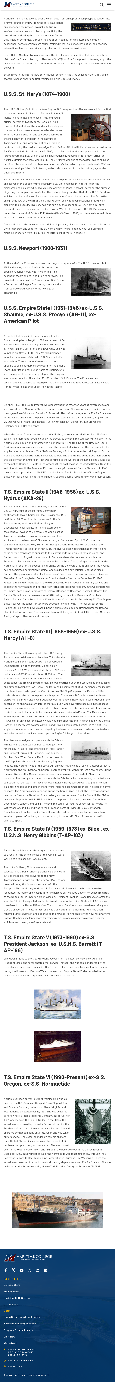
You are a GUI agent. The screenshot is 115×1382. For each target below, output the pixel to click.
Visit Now (9, 1336)
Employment (11, 1291)
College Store (12, 1284)
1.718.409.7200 (25, 1360)
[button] (102, 5)
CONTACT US (15, 1366)
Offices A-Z (11, 1304)
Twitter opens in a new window (13, 1270)
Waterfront (11, 1343)
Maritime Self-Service (17, 1297)
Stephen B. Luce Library (18, 1330)
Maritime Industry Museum (20, 1323)
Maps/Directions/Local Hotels (22, 1316)
